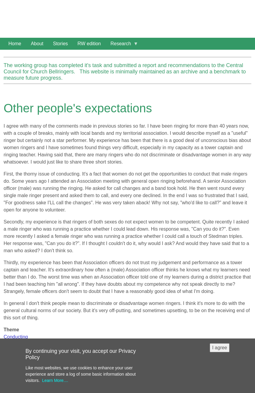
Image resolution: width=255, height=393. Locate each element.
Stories (60, 43)
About (37, 43)
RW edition (89, 43)
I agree (219, 351)
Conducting (16, 336)
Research (122, 45)
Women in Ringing (52, 12)
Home (14, 43)
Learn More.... (55, 384)
